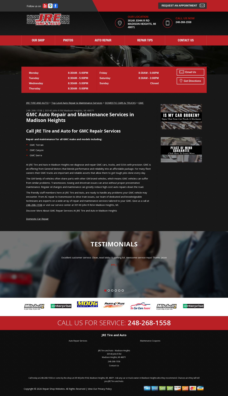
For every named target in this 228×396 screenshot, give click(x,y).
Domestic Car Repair (37, 218)
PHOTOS (68, 40)
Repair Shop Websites (53, 388)
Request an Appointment (183, 5)
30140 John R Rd (54, 110)
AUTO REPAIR (103, 40)
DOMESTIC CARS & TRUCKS (120, 102)
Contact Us (114, 365)
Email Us (187, 71)
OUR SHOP (38, 40)
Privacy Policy (105, 388)
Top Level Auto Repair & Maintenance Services (76, 102)
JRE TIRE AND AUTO (37, 102)
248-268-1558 (183, 22)
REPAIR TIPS (145, 40)
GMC (141, 102)
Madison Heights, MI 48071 (79, 110)
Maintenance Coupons (150, 340)
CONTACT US (186, 40)
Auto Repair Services (78, 340)
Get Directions (190, 80)
